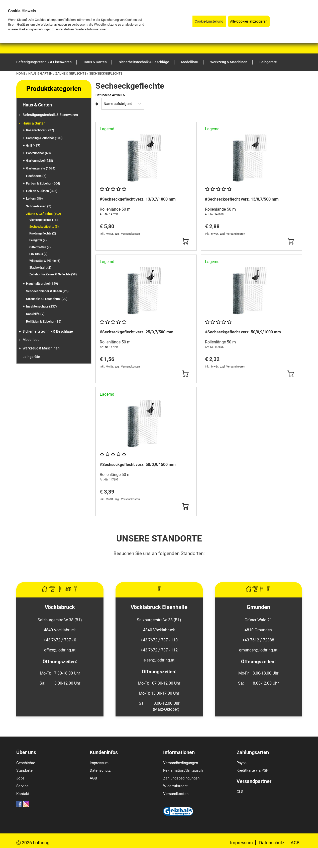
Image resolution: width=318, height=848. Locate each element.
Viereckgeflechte (43, 220)
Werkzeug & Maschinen (41, 348)
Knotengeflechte (42, 233)
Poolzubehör (38, 153)
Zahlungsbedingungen (181, 778)
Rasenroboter (40, 130)
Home (21, 73)
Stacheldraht (40, 267)
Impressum (99, 763)
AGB (93, 778)
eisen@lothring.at (159, 660)
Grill (33, 145)
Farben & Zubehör (43, 183)
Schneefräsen (38, 206)
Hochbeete (36, 176)
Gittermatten (40, 247)
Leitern (34, 198)
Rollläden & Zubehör (43, 321)
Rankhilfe (35, 314)
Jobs (20, 778)
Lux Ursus (38, 254)
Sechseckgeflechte (44, 226)
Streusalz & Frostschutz (46, 299)
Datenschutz (100, 770)
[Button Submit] (185, 241)
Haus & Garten (40, 73)
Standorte (24, 770)
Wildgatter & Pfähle (44, 261)
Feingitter (38, 240)
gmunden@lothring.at (258, 650)
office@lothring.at (59, 650)
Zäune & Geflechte (71, 73)
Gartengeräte (40, 168)
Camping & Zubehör (44, 138)
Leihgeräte (31, 357)
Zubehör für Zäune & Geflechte (53, 274)
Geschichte (25, 763)
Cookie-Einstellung (209, 21)
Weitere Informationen (91, 29)
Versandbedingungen (180, 763)
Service (22, 786)
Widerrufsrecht (175, 786)
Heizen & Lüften (41, 191)
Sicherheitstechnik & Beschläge (48, 331)
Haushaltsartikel (42, 283)
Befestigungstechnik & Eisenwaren (50, 115)
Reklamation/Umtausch (183, 770)
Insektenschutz (41, 306)
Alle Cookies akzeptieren (248, 21)
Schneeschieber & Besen (47, 291)
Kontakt (22, 794)
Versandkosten (175, 794)
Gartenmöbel (39, 160)
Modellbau (31, 340)
